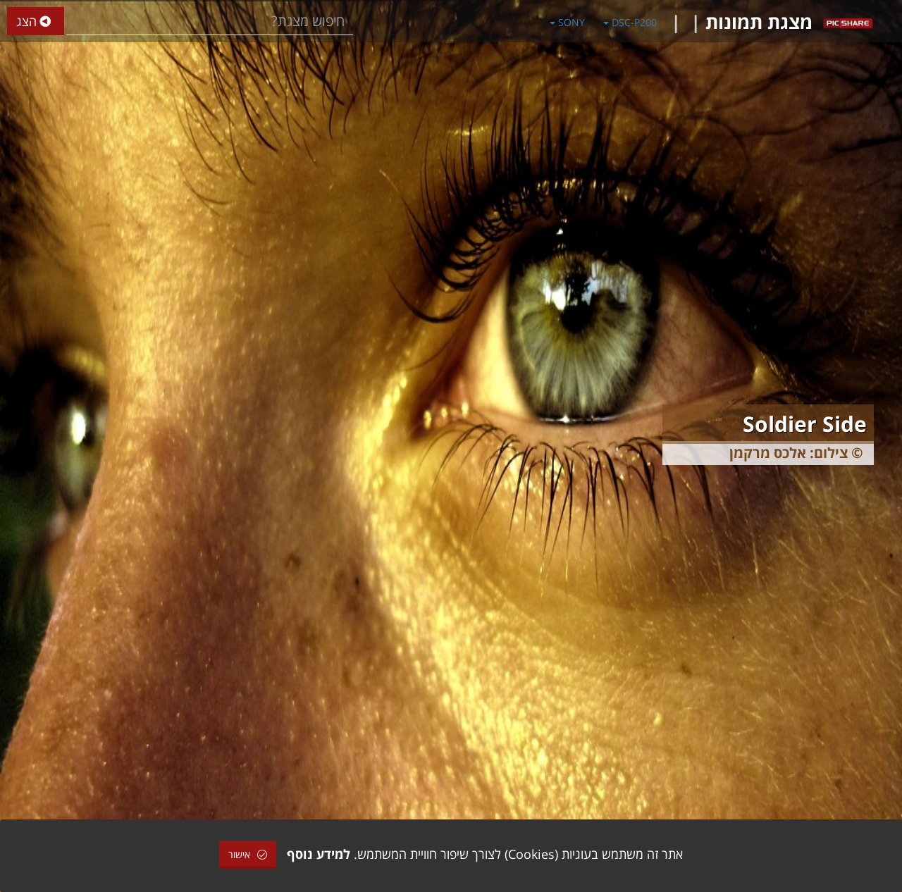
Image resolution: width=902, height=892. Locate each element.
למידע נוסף (318, 853)
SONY (567, 22)
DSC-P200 (630, 22)
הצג (35, 21)
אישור (247, 854)
